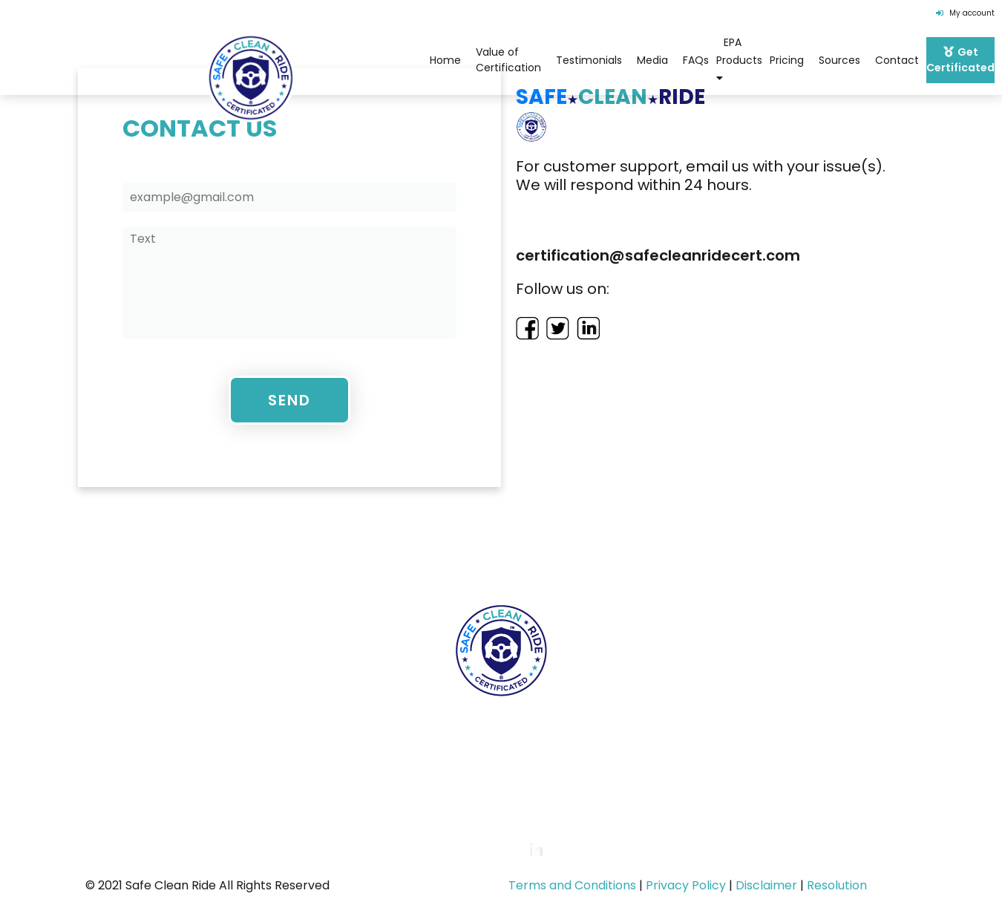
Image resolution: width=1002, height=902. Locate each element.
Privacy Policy (686, 885)
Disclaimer (766, 885)
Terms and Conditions (572, 885)
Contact (897, 60)
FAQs (696, 60)
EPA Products (739, 59)
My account (965, 13)
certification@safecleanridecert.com (535, 779)
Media (652, 60)
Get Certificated (861, 558)
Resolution (837, 885)
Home (125, 558)
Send (289, 400)
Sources (839, 60)
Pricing (787, 60)
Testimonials (589, 60)
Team (373, 558)
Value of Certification (508, 60)
